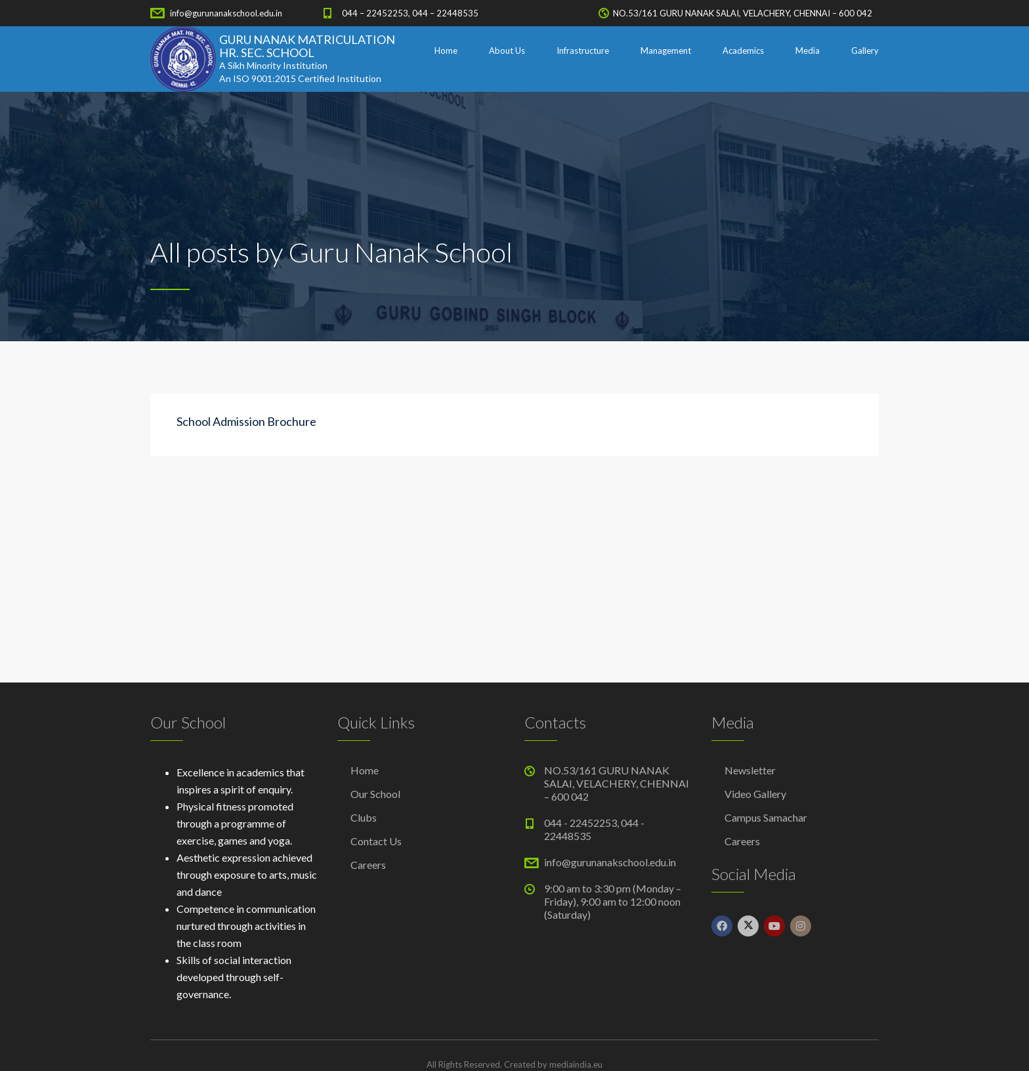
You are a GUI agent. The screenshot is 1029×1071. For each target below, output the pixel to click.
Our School (375, 794)
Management (665, 50)
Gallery (865, 50)
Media (807, 50)
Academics (743, 50)
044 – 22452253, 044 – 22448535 (410, 13)
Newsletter (750, 770)
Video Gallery (755, 794)
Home (445, 50)
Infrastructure (582, 50)
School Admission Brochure (246, 421)
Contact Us (376, 841)
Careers (368, 864)
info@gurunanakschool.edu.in (226, 13)
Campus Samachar (765, 817)
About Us (507, 50)
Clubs (363, 817)
